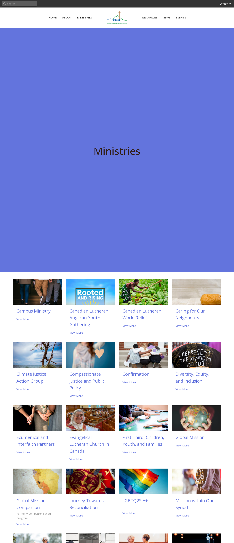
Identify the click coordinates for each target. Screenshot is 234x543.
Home (53, 17)
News (167, 17)
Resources (149, 17)
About (67, 17)
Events (181, 17)
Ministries (84, 17)
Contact (225, 3)
